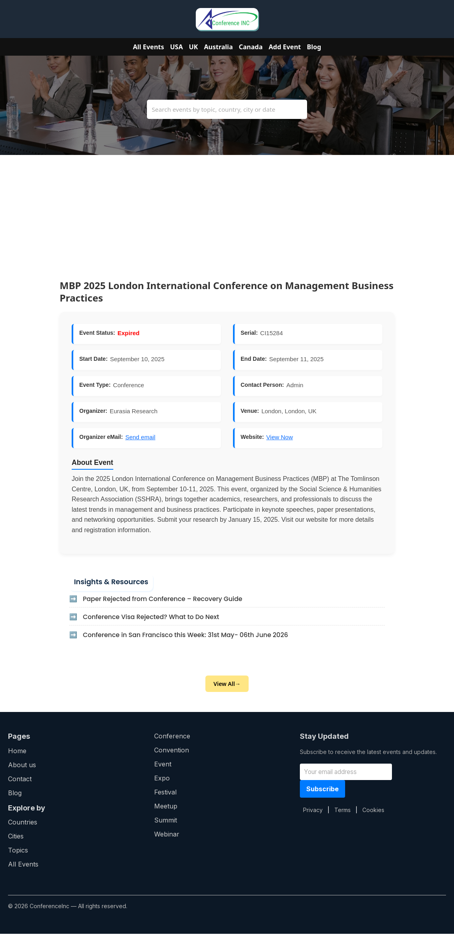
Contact (20, 780)
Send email (140, 437)
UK (193, 46)
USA (176, 46)
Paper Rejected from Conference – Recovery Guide (165, 599)
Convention (171, 751)
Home (17, 752)
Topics (18, 851)
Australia (218, 46)
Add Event (285, 46)
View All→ (226, 685)
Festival (165, 793)
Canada (251, 46)
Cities (16, 837)
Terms (342, 810)
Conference (172, 737)
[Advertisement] (227, 211)
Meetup (165, 807)
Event (162, 765)
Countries (22, 823)
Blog (314, 46)
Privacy (313, 810)
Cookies (373, 810)
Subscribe (322, 790)
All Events (148, 46)
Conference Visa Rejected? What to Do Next (153, 617)
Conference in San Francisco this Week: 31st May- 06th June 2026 (188, 635)
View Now (279, 437)
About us (22, 766)
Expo (162, 779)
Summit (165, 821)
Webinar (166, 835)
